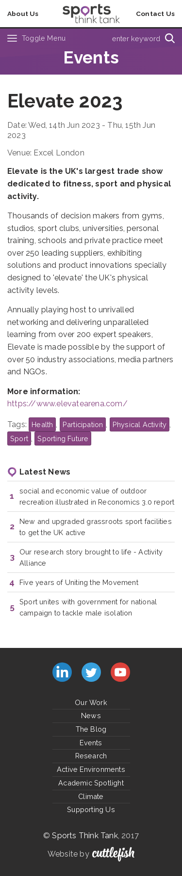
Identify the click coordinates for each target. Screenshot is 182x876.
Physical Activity (139, 424)
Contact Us (155, 13)
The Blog (91, 729)
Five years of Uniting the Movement (78, 582)
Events (91, 742)
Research (91, 756)
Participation (83, 424)
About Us (23, 13)
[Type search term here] (133, 38)
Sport (19, 438)
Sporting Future (62, 438)
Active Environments (91, 769)
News (91, 715)
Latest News (44, 471)
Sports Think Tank (84, 835)
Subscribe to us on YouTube (120, 672)
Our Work (91, 702)
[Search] (170, 38)
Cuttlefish (113, 854)
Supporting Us (91, 809)
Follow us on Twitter (91, 672)
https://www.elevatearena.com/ (67, 403)
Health (42, 424)
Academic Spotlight (91, 783)
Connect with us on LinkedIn (62, 672)
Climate (90, 796)
